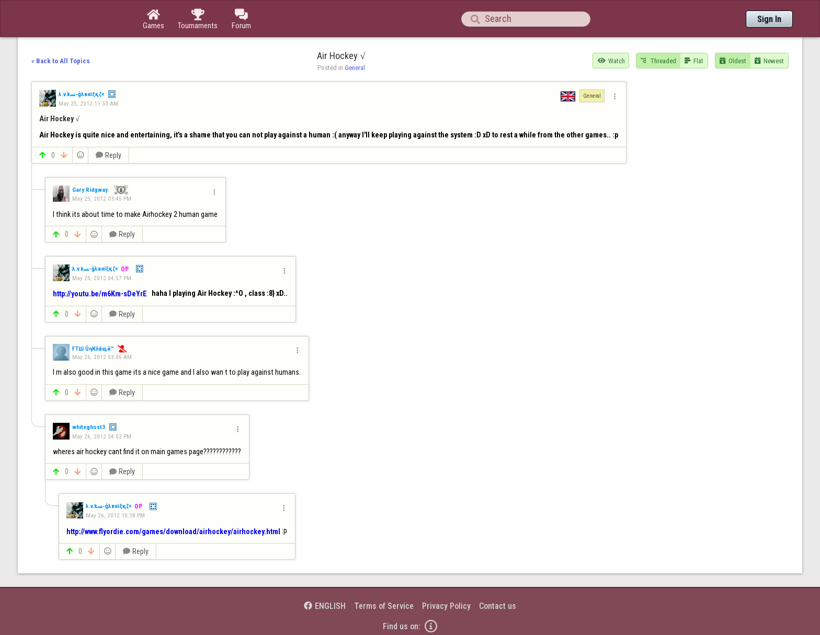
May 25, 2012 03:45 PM (101, 198)
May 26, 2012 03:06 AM (102, 357)
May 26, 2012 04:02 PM (101, 436)
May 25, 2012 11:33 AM (88, 103)
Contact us (497, 606)
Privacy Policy (446, 606)
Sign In (769, 19)
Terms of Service (384, 606)
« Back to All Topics (60, 61)
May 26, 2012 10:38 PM (115, 515)
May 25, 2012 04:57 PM (101, 278)
